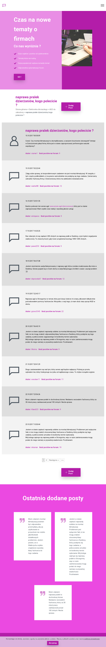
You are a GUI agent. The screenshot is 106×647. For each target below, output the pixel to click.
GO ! (19, 77)
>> (62, 460)
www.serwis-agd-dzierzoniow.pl (61, 206)
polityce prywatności (92, 639)
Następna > (54, 460)
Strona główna (21, 109)
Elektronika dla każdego (38, 109)
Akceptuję (53, 643)
